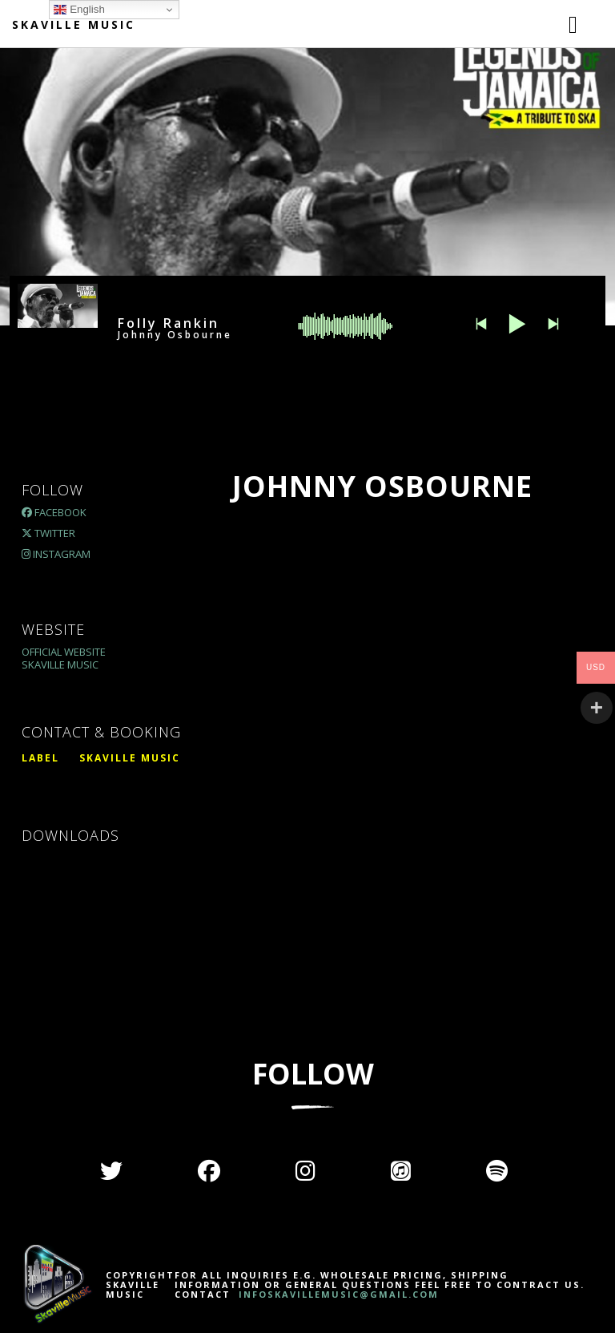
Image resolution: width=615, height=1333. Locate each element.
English (79, 9)
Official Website (64, 651)
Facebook (54, 512)
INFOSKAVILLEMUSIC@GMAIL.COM (337, 1294)
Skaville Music (73, 24)
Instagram (56, 554)
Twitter (48, 533)
